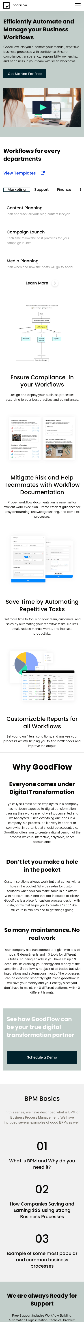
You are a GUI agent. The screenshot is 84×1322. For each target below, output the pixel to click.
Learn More (42, 283)
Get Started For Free (25, 73)
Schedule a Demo (42, 1057)
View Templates (19, 173)
